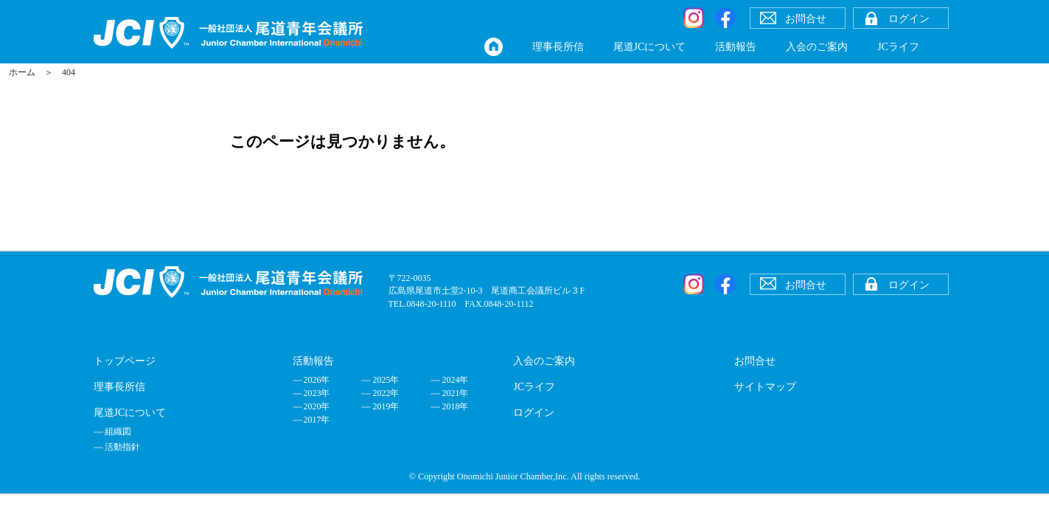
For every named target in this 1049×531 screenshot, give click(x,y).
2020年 (317, 406)
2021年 (455, 393)
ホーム (22, 72)
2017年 (317, 419)
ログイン (533, 412)
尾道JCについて (649, 46)
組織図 (118, 431)
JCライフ (898, 46)
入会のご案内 (817, 46)
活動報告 (735, 46)
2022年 (385, 393)
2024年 (455, 380)
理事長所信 (558, 46)
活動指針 (122, 447)
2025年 (385, 380)
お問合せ (755, 361)
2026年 (317, 380)
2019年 (385, 406)
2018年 (455, 406)
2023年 (317, 393)
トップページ (125, 361)
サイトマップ (765, 386)
